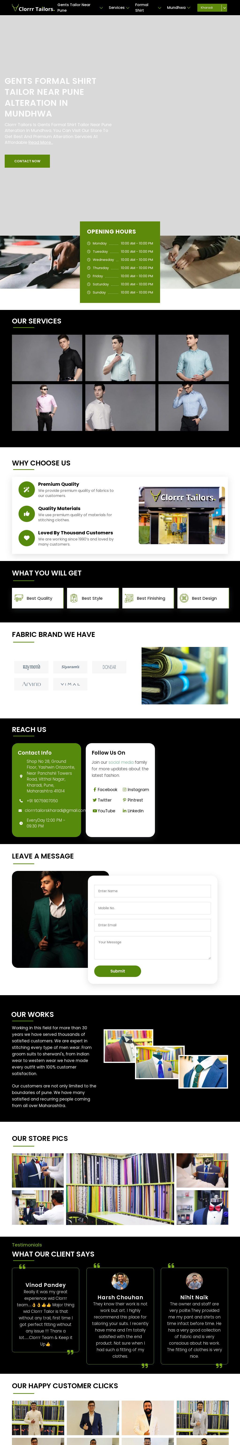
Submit (117, 971)
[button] (27, 161)
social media (121, 762)
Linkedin (133, 811)
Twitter (102, 800)
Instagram (135, 789)
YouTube (103, 811)
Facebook (104, 789)
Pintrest (132, 800)
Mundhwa (179, 8)
